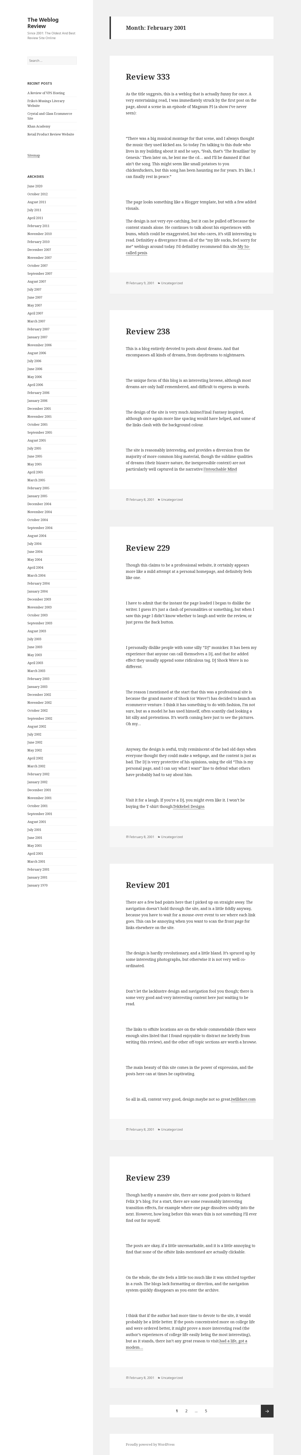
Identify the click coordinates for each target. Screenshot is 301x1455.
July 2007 (34, 289)
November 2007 (39, 257)
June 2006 (34, 369)
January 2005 (37, 496)
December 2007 (39, 249)
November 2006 (39, 345)
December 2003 (39, 599)
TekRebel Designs (189, 806)
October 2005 (37, 424)
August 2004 (36, 536)
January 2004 (37, 591)
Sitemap (33, 155)
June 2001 (34, 837)
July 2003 (34, 639)
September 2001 (39, 814)
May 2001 (34, 845)
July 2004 (34, 543)
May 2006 (34, 377)
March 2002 (36, 766)
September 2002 (39, 718)
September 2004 (39, 528)
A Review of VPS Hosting (46, 93)
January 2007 (37, 337)
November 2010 (39, 234)
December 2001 (39, 790)
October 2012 (37, 194)
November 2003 (39, 607)
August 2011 (36, 202)
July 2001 (34, 830)
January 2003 (37, 686)
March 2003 (36, 671)
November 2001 (39, 798)
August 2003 (36, 631)
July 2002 (34, 734)
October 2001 (37, 806)
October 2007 (37, 265)
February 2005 (38, 488)
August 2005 (36, 440)
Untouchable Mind (220, 469)
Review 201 (148, 885)
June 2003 (34, 647)
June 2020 (34, 186)
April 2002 (35, 758)
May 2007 (34, 305)
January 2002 (37, 782)
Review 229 (148, 547)
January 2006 (37, 400)
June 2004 (34, 551)
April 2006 (35, 385)
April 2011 (35, 218)
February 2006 (38, 393)
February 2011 (38, 226)
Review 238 (148, 331)
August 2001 (36, 822)
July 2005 (34, 448)
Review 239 (148, 1177)
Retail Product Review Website (50, 134)
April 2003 (35, 663)
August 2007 (36, 281)
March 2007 (36, 321)
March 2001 (36, 861)
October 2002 (37, 710)
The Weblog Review (43, 23)
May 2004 (34, 559)
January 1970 (37, 885)
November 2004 (39, 512)
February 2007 (38, 329)
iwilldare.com (243, 1099)
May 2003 (34, 655)
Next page (267, 1411)
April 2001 (35, 853)
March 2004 (36, 575)
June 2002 (34, 742)
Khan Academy (38, 126)
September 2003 (39, 623)
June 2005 (34, 456)
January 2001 (37, 877)
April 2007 (35, 313)
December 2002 (39, 694)
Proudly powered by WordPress (150, 1444)
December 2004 (39, 504)
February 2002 (38, 774)
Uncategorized (172, 283)
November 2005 (39, 416)
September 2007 (39, 273)
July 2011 (34, 210)
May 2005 (34, 464)
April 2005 (35, 472)
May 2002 (34, 750)
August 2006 (36, 353)
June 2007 (34, 297)
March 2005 (36, 480)
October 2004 (37, 520)
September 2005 (39, 432)
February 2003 (38, 679)
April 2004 (35, 567)
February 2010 (38, 242)
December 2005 (39, 408)
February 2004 (38, 583)
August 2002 (36, 726)
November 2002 (39, 702)
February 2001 (38, 869)
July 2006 (34, 361)
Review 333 (148, 76)
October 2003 (37, 615)
